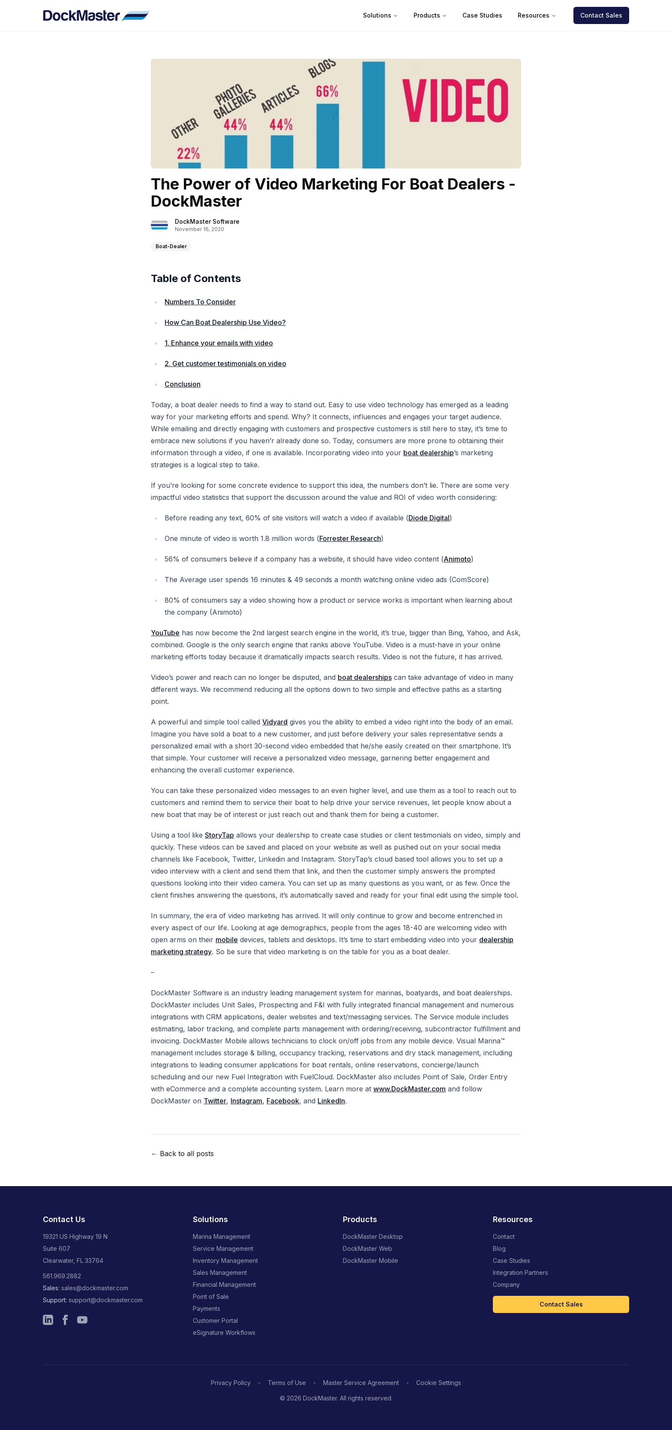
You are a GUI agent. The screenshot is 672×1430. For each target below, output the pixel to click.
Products (430, 15)
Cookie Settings (438, 1382)
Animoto (457, 559)
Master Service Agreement (361, 1382)
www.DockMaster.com (409, 1089)
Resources (537, 15)
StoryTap (219, 835)
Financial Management (224, 1284)
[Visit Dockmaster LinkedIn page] (48, 1320)
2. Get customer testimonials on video (225, 363)
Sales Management (220, 1272)
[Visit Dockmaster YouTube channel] (82, 1320)
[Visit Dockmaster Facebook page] (65, 1320)
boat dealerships (365, 677)
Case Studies (482, 15)
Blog (499, 1248)
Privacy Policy (231, 1382)
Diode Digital (429, 518)
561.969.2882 (62, 1276)
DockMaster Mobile (370, 1260)
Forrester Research (350, 538)
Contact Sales (601, 15)
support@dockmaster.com (106, 1300)
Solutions (380, 15)
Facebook (283, 1101)
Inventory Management (225, 1260)
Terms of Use (287, 1382)
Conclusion (183, 384)
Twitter (215, 1101)
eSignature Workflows (224, 1332)
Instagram (246, 1101)
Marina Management (221, 1236)
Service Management (223, 1248)
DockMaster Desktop (373, 1236)
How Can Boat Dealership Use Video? (225, 322)
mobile (227, 939)
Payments (206, 1308)
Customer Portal (215, 1320)
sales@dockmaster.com (94, 1288)
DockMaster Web (367, 1248)
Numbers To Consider (200, 301)
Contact (504, 1236)
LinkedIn (331, 1101)
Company (506, 1284)
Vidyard (275, 722)
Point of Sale (211, 1296)
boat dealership (428, 452)
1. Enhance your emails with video (219, 343)
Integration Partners (520, 1272)
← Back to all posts (182, 1153)
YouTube (165, 632)
